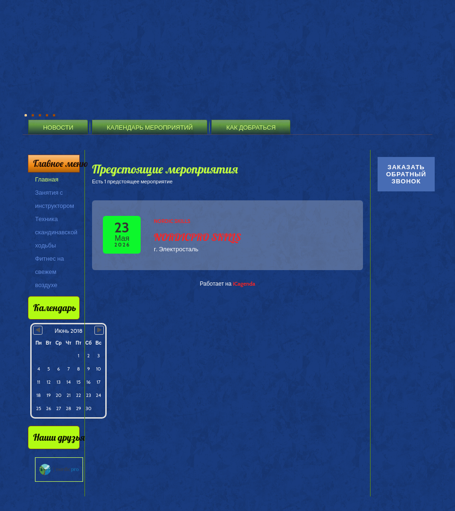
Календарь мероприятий (150, 127)
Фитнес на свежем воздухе (49, 271)
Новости (58, 127)
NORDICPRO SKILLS (197, 237)
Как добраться (251, 127)
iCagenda (244, 283)
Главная (46, 179)
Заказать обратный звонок (406, 174)
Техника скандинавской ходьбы (56, 232)
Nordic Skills (172, 221)
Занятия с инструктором (54, 199)
